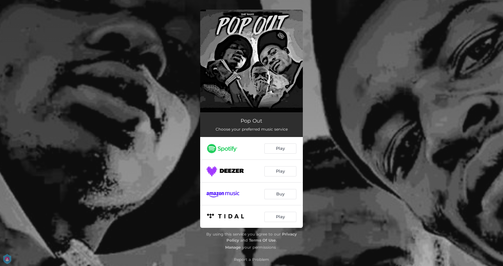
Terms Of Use (262, 240)
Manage (233, 247)
